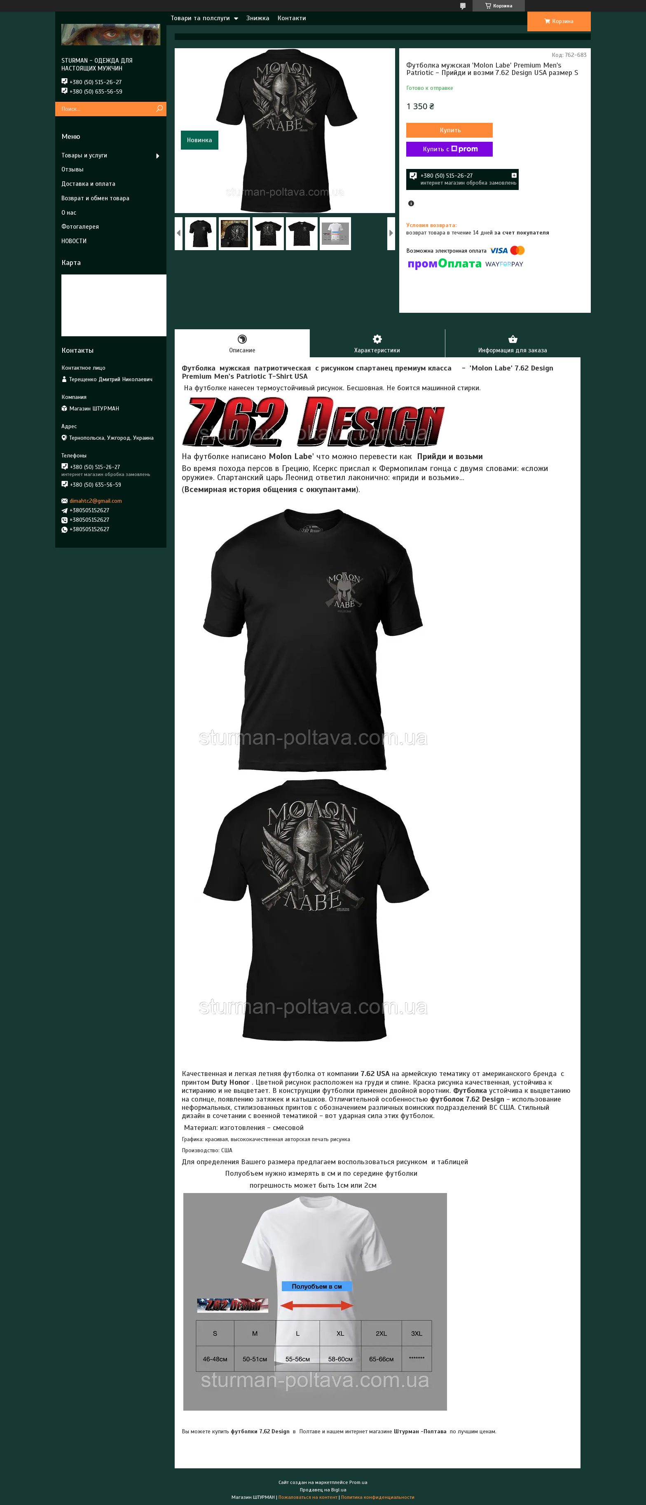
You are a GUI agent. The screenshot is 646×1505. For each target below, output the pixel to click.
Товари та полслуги (200, 18)
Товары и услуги (84, 155)
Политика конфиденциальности (377, 1497)
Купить (450, 130)
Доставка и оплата (88, 184)
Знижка (257, 18)
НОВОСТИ (74, 241)
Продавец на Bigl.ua (323, 1490)
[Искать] (159, 109)
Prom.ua (358, 1482)
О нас (68, 212)
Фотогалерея (80, 226)
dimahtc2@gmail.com (96, 500)
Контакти (292, 18)
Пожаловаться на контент (308, 1497)
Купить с (450, 149)
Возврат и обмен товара (95, 198)
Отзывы (72, 169)
